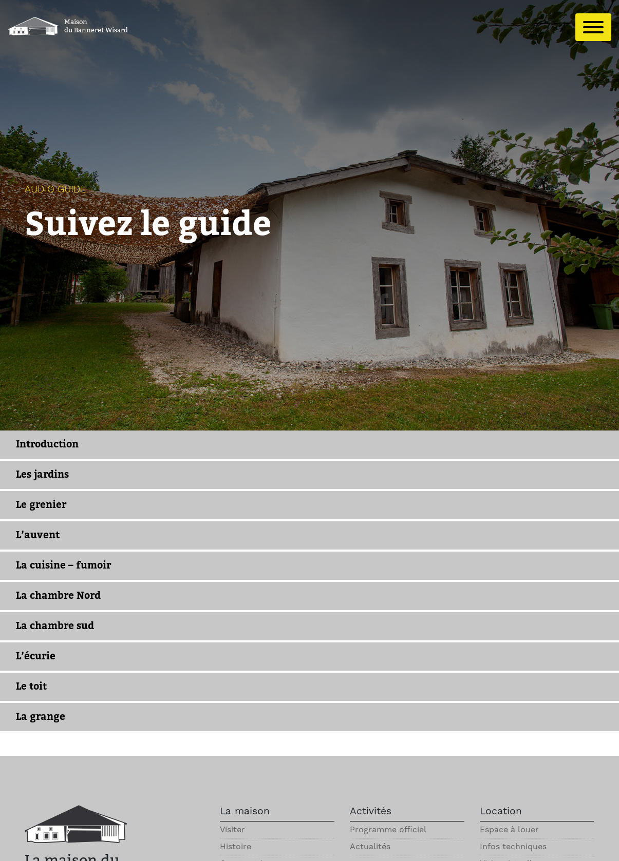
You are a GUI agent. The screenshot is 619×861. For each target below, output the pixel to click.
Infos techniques (513, 846)
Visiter (232, 829)
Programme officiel (388, 829)
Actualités (370, 846)
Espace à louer (509, 829)
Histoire (235, 846)
